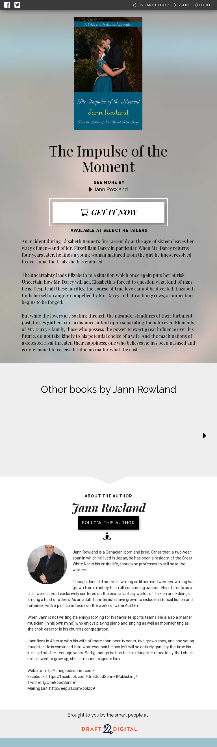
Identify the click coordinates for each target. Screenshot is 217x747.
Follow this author (108, 523)
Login (202, 5)
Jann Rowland (111, 189)
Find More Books (151, 5)
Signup (182, 5)
